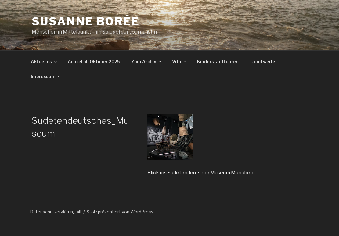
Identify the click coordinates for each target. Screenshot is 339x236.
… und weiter (263, 61)
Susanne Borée (86, 21)
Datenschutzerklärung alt (56, 211)
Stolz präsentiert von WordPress (120, 211)
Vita (179, 61)
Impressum (46, 76)
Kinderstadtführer (217, 61)
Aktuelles (44, 61)
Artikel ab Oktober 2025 (94, 61)
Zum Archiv (146, 61)
